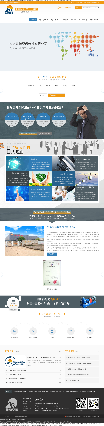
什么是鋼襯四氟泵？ (73, 380)
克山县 (101, 423)
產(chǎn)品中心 (55, 20)
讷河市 (18, 423)
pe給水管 (84, 391)
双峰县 (48, 423)
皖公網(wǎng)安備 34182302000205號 (75, 416)
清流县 (60, 425)
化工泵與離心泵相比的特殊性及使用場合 (16, 370)
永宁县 (47, 425)
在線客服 (77, 2)
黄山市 (1, 423)
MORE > (29, 365)
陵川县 (9, 423)
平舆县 (85, 423)
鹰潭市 (93, 423)
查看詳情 (51, 254)
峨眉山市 (69, 423)
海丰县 (39, 425)
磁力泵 (27, 391)
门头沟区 (55, 425)
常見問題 (73, 20)
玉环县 (97, 423)
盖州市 (21, 425)
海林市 (81, 423)
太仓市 (30, 423)
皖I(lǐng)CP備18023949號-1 (92, 416)
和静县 (29, 425)
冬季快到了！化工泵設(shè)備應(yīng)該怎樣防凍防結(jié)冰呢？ (42, 357)
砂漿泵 (35, 391)
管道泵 (39, 391)
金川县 (5, 423)
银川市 (52, 423)
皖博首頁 (33, 20)
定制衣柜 (67, 391)
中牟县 (44, 423)
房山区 (34, 423)
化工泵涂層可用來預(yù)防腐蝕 (13, 374)
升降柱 (47, 391)
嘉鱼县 (22, 423)
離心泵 (31, 391)
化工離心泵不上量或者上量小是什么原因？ (80, 357)
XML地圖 (97, 2)
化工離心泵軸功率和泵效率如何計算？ (78, 374)
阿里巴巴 (25, 411)
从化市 (51, 425)
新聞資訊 (65, 20)
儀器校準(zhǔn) (60, 391)
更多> (60, 351)
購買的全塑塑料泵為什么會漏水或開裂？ (16, 378)
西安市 (1, 425)
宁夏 (32, 425)
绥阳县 (43, 425)
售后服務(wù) (83, 20)
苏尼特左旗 (63, 423)
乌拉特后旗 (57, 423)
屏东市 (13, 425)
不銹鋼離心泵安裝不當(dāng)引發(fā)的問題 (80, 363)
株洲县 (40, 423)
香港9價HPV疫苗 (91, 391)
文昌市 (9, 425)
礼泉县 (26, 423)
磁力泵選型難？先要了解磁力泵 (14, 382)
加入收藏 (73, 2)
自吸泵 (43, 391)
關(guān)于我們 (43, 20)
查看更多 (42, 95)
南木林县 (14, 423)
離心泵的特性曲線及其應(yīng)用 (77, 369)
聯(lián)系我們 (83, 2)
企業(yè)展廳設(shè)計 (75, 391)
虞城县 (5, 425)
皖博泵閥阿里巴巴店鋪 (19, 391)
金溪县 (35, 425)
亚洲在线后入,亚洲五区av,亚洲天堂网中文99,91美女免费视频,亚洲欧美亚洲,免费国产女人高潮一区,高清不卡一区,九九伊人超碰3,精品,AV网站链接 (35, 0)
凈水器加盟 (52, 391)
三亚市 (77, 423)
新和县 (17, 425)
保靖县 (89, 423)
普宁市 (73, 423)
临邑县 (25, 425)
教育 (37, 423)
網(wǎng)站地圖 (90, 2)
